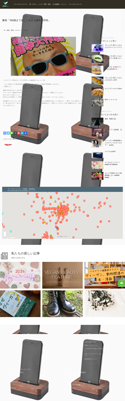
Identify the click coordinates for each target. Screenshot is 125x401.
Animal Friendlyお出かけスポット (13, 382)
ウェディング (69, 369)
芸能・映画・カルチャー (72, 376)
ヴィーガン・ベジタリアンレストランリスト (17, 369)
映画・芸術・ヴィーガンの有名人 (13, 372)
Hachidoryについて (69, 342)
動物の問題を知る (90, 342)
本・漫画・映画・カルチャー (13, 30)
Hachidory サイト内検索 (73, 385)
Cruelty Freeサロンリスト (10, 379)
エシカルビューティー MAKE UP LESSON (113, 163)
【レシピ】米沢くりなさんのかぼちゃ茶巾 (113, 79)
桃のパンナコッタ (111, 99)
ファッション (7, 391)
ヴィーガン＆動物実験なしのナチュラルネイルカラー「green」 (113, 142)
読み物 (26, 30)
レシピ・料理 (7, 376)
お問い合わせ (69, 391)
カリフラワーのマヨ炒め (113, 88)
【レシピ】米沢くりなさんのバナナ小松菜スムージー (113, 58)
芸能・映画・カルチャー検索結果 (75, 372)
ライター (66, 345)
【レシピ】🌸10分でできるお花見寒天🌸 (113, 68)
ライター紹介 (69, 379)
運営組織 (66, 349)
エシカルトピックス (9, 394)
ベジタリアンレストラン (113, 342)
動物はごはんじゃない (92, 345)
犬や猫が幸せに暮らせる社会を (94, 349)
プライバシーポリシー (72, 388)
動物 (4, 385)
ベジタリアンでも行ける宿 (113, 352)
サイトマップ (69, 394)
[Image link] (8, 144)
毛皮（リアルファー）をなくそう (94, 355)
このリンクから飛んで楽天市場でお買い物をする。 (19, 139)
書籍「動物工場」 (111, 119)
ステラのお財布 (110, 151)
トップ (5, 366)
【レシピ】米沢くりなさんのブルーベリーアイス (113, 46)
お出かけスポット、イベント (114, 349)
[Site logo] (5, 4)
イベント (67, 366)
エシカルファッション (112, 355)
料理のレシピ (109, 345)
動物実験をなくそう (91, 359)
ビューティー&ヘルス (9, 388)
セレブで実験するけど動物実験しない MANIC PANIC (113, 175)
